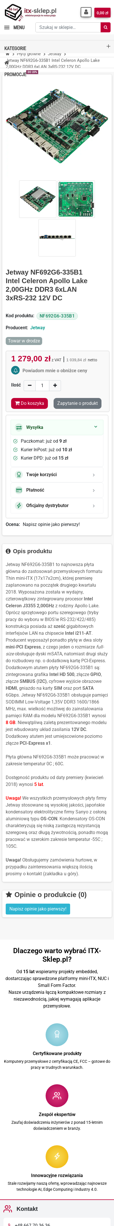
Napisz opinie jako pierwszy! (51, 524)
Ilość (16, 385)
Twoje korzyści (36, 475)
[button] (86, 12)
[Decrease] (29, 385)
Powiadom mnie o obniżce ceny (55, 370)
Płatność (29, 490)
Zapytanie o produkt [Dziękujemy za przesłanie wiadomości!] (77, 403)
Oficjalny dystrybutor (42, 506)
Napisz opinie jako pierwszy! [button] (37, 909)
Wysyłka (29, 427)
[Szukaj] (106, 27)
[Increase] (55, 385)
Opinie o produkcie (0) (46, 894)
